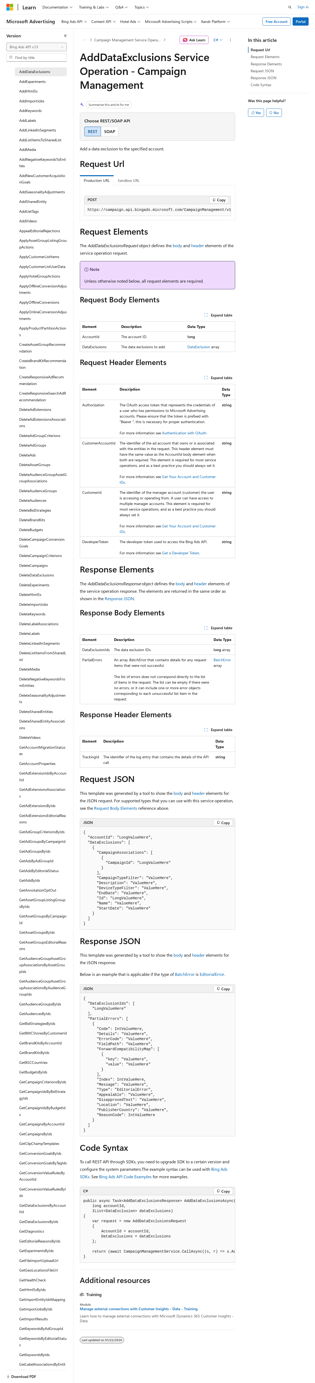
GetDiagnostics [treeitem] (31, 1231)
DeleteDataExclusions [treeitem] (36, 575)
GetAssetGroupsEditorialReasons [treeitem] (42, 945)
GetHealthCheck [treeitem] (32, 1279)
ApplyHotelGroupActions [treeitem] (39, 276)
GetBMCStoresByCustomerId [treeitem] (43, 1033)
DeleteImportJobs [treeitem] (33, 604)
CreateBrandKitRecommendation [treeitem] (42, 364)
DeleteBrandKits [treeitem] (32, 519)
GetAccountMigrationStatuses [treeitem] (42, 750)
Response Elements (266, 63)
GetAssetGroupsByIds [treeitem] (37, 932)
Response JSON (119, 598)
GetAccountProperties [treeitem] (37, 763)
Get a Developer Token (180, 552)
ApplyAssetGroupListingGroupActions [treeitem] (43, 244)
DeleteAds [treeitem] (27, 455)
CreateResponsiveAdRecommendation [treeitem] (41, 380)
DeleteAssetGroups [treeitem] (34, 464)
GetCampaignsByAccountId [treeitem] (41, 1124)
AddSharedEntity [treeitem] (33, 201)
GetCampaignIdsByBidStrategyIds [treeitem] (42, 1095)
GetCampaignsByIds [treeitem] (35, 1133)
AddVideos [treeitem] (28, 220)
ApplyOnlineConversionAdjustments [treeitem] (43, 315)
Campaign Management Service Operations (128, 39)
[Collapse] (65, 36)
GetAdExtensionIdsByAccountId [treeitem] (42, 776)
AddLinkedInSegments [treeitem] (37, 130)
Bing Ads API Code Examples (125, 1176)
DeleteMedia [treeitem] (29, 669)
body (177, 245)
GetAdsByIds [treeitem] (29, 880)
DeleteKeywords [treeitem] (32, 613)
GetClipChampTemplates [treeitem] (39, 1143)
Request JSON (262, 70)
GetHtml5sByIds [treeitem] (32, 1289)
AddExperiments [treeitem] (32, 81)
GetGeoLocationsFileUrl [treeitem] (38, 1270)
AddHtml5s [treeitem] (28, 91)
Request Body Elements (115, 808)
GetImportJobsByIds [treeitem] (35, 1309)
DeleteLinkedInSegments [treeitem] (39, 643)
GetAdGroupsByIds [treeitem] (34, 851)
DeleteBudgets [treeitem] (31, 529)
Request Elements (265, 56)
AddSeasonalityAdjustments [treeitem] (42, 191)
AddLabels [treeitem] (27, 120)
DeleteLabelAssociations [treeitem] (38, 623)
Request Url (260, 49)
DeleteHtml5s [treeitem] (30, 594)
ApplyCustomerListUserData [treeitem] (42, 266)
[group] (157, 210)
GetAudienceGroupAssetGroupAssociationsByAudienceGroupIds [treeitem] (42, 988)
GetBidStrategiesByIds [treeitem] (37, 1023)
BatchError (222, 659)
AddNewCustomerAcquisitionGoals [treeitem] (42, 179)
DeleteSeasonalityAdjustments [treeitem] (42, 698)
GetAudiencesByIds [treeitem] (35, 1013)
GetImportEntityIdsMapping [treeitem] (42, 1299)
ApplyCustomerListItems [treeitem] (39, 256)
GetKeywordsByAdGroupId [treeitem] (41, 1328)
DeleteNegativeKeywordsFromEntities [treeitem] (42, 682)
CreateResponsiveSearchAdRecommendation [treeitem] (42, 396)
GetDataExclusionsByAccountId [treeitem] (42, 1208)
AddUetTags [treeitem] (29, 211)
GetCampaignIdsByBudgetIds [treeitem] (42, 1111)
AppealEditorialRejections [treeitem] (39, 230)
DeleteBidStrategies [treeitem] (35, 510)
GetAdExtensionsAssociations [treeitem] (42, 793)
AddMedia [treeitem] (27, 149)
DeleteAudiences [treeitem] (32, 500)
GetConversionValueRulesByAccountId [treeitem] (42, 1176)
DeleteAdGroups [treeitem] (32, 445)
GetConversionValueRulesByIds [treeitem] (42, 1192)
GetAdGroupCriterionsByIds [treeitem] (42, 831)
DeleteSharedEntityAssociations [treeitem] (42, 724)
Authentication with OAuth (184, 432)
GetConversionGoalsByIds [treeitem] (40, 1153)
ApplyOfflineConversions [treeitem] (39, 302)
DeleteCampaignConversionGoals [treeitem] (42, 542)
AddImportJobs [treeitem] (31, 100)
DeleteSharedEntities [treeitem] (36, 711)
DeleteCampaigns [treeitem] (33, 565)
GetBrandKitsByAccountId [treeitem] (40, 1042)
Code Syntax (261, 84)
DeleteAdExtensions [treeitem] (35, 409)
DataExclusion (198, 346)
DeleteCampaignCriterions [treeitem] (40, 555)
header (197, 245)
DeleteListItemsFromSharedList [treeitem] (42, 656)
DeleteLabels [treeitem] (29, 633)
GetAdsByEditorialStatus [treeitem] (39, 870)
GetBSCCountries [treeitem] (33, 1062)
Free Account (277, 21)
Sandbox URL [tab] (129, 180)
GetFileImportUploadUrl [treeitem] (38, 1260)
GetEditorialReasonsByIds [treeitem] (39, 1241)
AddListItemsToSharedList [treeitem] (40, 139)
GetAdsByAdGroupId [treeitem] (36, 860)
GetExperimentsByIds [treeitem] (36, 1250)
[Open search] (290, 7)
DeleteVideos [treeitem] (30, 737)
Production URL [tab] (97, 180)
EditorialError (212, 974)
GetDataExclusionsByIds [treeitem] (38, 1221)
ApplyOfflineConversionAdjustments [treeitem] (43, 289)
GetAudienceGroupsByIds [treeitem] (40, 1004)
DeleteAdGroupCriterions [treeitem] (39, 435)
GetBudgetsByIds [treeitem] (33, 1072)
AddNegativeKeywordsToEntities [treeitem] (42, 163)
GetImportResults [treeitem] (33, 1318)
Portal (301, 21)
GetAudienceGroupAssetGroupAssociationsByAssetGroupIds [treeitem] (42, 965)
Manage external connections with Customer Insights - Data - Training (139, 1308)
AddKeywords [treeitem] (30, 110)
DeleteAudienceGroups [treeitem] (38, 490)
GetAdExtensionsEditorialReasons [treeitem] (42, 819)
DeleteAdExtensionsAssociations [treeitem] (42, 422)
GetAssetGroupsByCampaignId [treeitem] (42, 919)
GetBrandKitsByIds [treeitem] (34, 1052)
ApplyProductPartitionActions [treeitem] (42, 331)
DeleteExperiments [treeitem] (34, 584)
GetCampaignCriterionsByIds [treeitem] (42, 1081)
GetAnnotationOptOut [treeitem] (37, 890)
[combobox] (36, 47)
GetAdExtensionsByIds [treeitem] (37, 805)
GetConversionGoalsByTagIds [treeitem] (43, 1162)
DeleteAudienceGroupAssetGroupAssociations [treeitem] (43, 478)
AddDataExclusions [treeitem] (34, 71)
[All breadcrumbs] (84, 40)
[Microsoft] (9, 7)
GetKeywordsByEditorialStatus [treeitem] (43, 1342)
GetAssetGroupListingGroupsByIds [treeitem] (42, 903)
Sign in (303, 6)
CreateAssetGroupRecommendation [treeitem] (42, 348)
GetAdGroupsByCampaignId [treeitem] (42, 841)
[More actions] (230, 40)
